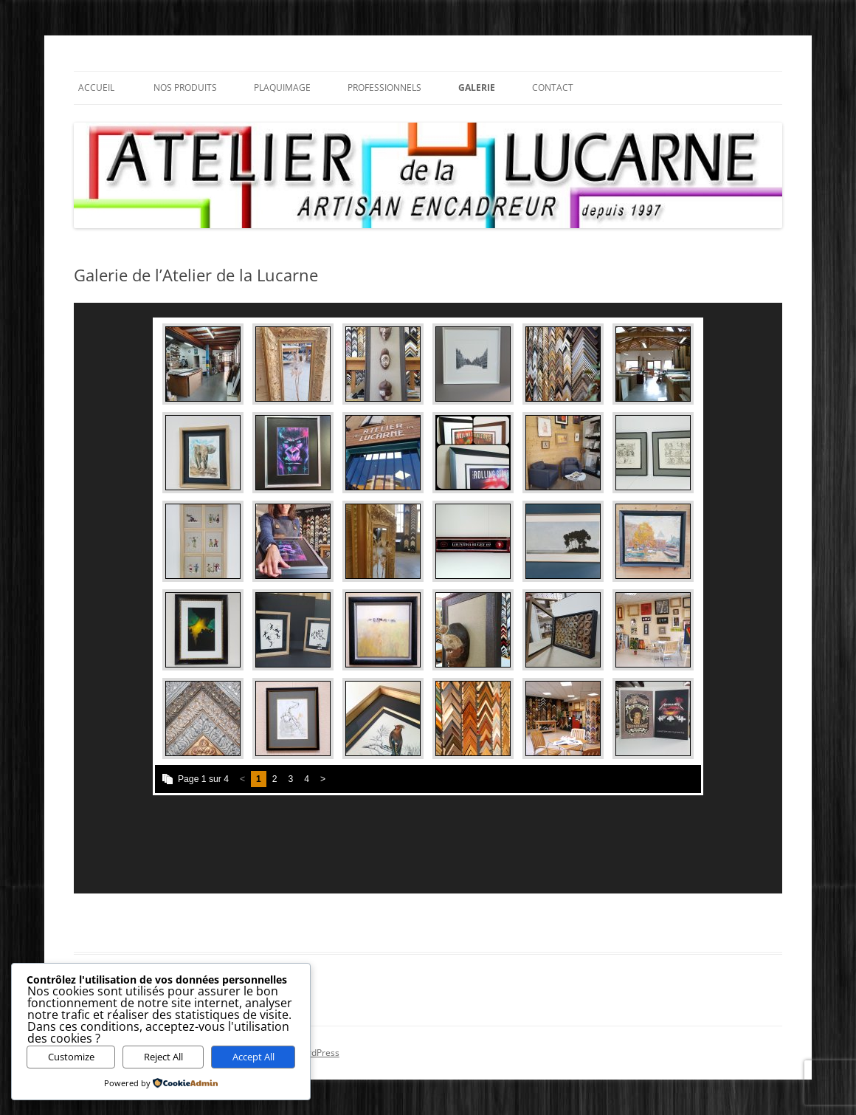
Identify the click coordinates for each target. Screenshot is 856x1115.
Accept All (253, 1056)
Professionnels (384, 87)
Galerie (476, 87)
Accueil (96, 87)
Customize (71, 1056)
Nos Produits (185, 87)
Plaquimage (282, 87)
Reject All (163, 1056)
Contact (553, 87)
